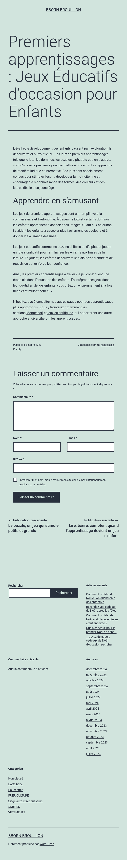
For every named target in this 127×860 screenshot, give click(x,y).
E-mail (72, 438)
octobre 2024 (95, 680)
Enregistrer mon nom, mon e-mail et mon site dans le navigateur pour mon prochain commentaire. (62, 482)
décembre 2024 (96, 669)
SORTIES (14, 806)
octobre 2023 (95, 737)
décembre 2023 (96, 725)
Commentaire (23, 397)
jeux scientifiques (60, 313)
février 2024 (94, 720)
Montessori (34, 313)
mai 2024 (92, 703)
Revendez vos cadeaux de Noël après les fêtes (101, 608)
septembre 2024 (97, 686)
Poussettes (15, 790)
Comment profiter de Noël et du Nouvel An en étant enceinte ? (102, 619)
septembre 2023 (97, 742)
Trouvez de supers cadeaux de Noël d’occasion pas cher (99, 640)
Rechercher (15, 585)
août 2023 (93, 748)
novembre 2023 (96, 731)
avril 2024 (92, 708)
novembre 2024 (96, 674)
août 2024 (93, 691)
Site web (18, 459)
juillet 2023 (93, 754)
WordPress (47, 844)
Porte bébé (15, 784)
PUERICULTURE (18, 795)
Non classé (107, 344)
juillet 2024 (93, 697)
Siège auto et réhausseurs (25, 801)
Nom (17, 438)
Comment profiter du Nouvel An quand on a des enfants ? (100, 598)
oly (19, 349)
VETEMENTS (16, 812)
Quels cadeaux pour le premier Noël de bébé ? (101, 629)
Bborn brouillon (63, 9)
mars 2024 (93, 714)
